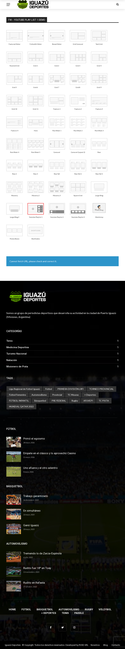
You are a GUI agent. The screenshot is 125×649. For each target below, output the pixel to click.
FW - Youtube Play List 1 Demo (26, 19)
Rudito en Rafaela (34, 582)
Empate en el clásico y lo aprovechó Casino (49, 453)
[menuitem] (14, 35)
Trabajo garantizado (35, 496)
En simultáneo (32, 510)
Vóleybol (105, 609)
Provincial (57, 394)
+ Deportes (90, 394)
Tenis (65, 613)
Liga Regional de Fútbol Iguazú (24, 389)
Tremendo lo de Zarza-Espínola (42, 553)
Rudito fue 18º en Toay (37, 568)
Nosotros (95, 645)
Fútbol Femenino (17, 394)
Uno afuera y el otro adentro (40, 467)
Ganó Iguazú (31, 525)
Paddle (79, 613)
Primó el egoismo (34, 438)
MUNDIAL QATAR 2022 (21, 406)
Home (12, 609)
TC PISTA (104, 400)
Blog (105, 645)
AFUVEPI (88, 400)
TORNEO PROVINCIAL (101, 389)
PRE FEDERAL (59, 400)
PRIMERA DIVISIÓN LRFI (70, 389)
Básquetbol (40, 400)
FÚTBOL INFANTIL (19, 400)
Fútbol (48, 389)
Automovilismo (39, 394)
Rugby (74, 400)
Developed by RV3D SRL (76, 645)
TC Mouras (73, 394)
